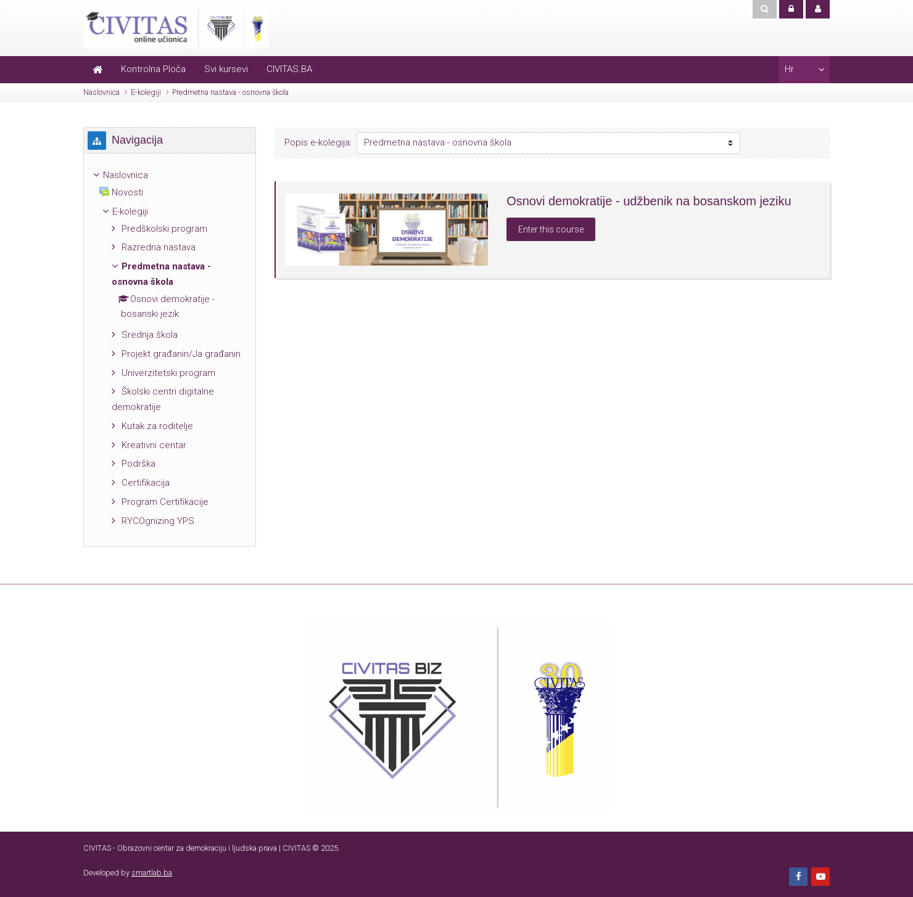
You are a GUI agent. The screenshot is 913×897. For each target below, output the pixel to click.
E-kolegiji (146, 92)
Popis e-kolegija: (318, 142)
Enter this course (551, 229)
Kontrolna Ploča (153, 69)
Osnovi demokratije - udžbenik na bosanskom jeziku (648, 201)
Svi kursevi (226, 69)
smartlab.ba (151, 872)
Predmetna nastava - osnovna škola (230, 92)
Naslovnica (101, 92)
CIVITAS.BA (289, 69)
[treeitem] (169, 175)
